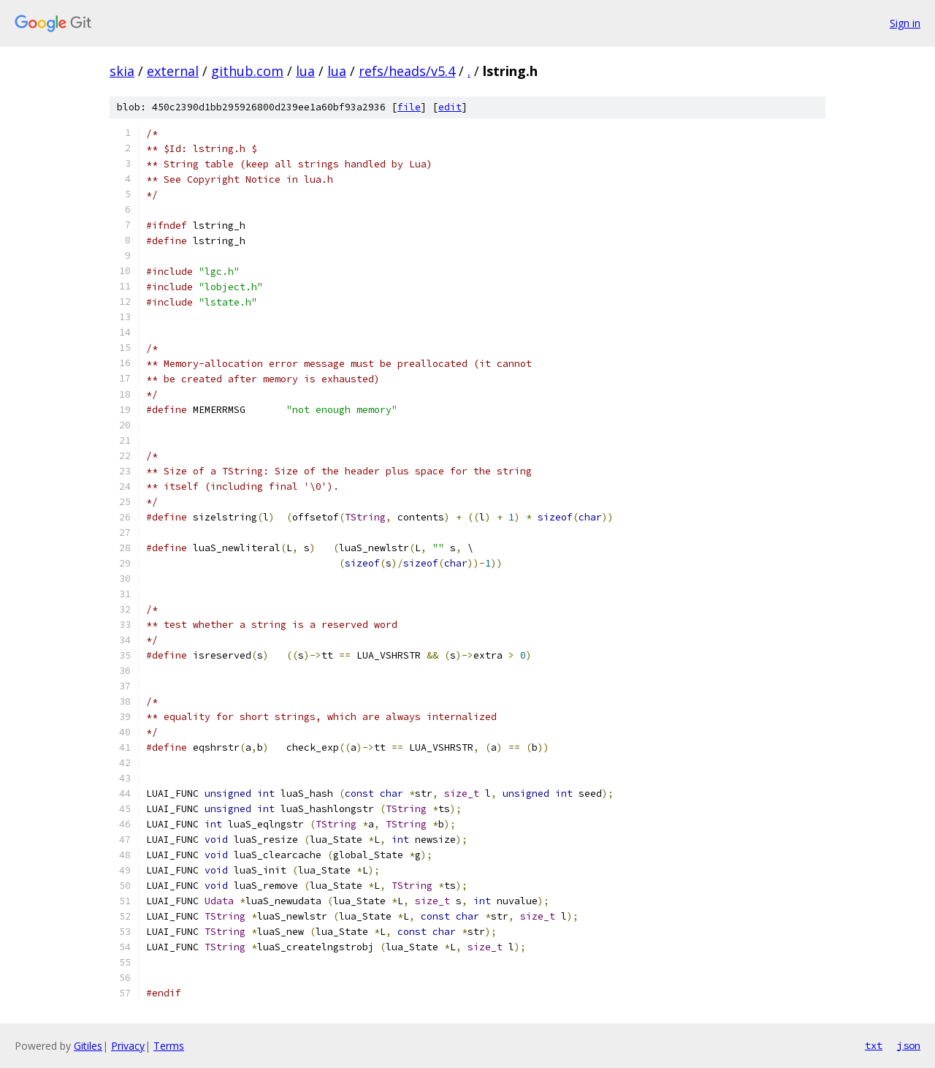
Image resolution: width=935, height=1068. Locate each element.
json (908, 1045)
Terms (168, 1046)
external (173, 71)
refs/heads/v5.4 (407, 71)
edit (450, 107)
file (409, 107)
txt (873, 1045)
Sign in (905, 23)
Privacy (128, 1046)
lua (305, 71)
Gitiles (88, 1046)
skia (122, 71)
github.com (247, 71)
